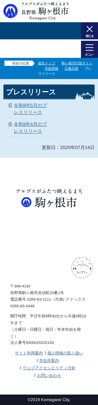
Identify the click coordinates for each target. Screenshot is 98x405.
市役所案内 (49, 360)
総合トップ (46, 63)
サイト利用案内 (29, 353)
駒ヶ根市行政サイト (77, 63)
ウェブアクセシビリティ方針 (49, 368)
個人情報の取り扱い (65, 353)
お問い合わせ (49, 375)
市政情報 (51, 68)
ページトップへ (82, 267)
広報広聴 (71, 68)
